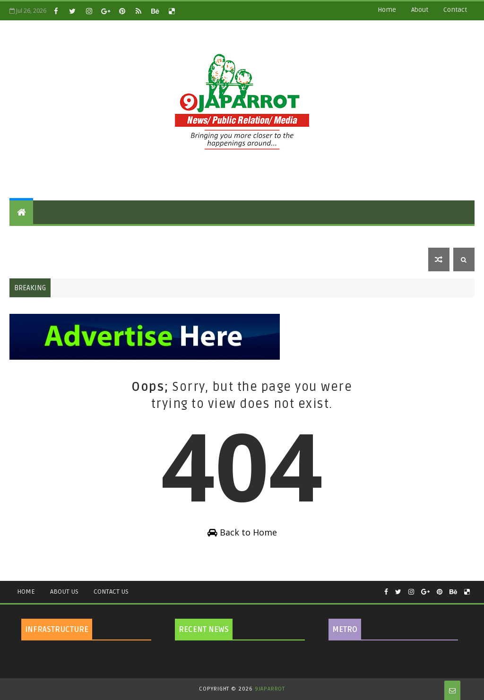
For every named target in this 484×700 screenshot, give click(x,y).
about (419, 10)
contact (455, 10)
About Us (64, 592)
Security (406, 236)
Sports (365, 236)
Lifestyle (324, 236)
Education (166, 236)
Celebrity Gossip (228, 236)
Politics (75, 236)
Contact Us (111, 592)
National (119, 236)
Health (282, 236)
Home (387, 10)
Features (32, 236)
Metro (27, 259)
